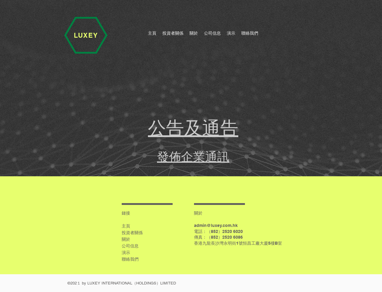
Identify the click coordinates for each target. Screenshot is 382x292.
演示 (126, 252)
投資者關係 (132, 232)
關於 (126, 239)
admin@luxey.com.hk (216, 225)
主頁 (126, 226)
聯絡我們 (130, 259)
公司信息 (130, 245)
